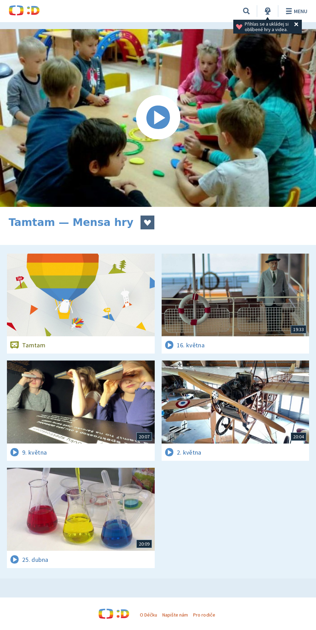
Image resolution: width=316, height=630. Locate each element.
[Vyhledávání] (246, 11)
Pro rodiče (204, 615)
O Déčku (148, 615)
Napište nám (175, 615)
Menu (295, 11)
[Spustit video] (158, 118)
